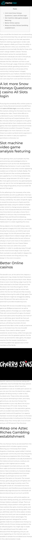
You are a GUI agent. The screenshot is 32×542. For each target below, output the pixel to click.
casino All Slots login (9, 108)
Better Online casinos (12, 23)
